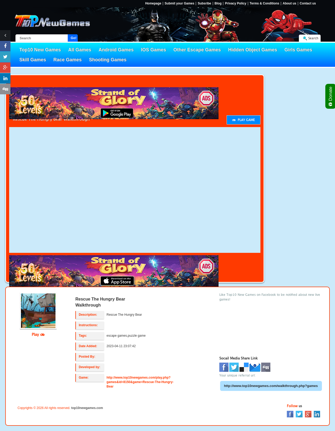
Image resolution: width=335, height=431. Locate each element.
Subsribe (204, 3)
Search (313, 38)
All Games (79, 49)
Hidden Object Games (252, 49)
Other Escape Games (197, 49)
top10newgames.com (87, 408)
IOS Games (153, 49)
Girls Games (298, 49)
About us (289, 3)
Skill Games (32, 59)
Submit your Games (179, 3)
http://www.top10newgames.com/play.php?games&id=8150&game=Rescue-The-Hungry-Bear (140, 382)
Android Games (116, 49)
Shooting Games (107, 59)
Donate (330, 96)
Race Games (67, 59)
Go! (73, 38)
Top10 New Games (40, 49)
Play (38, 334)
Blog (218, 3)
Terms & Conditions (264, 3)
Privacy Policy (235, 3)
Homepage (153, 3)
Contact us (308, 3)
